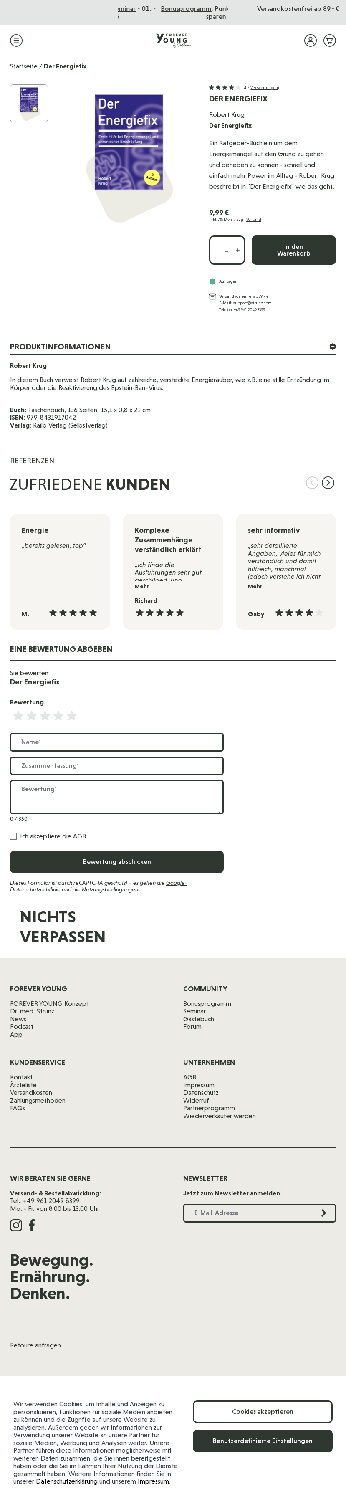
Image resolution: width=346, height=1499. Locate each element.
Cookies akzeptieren (262, 1411)
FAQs (17, 1108)
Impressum (153, 1481)
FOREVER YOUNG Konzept (49, 1004)
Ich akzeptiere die (53, 836)
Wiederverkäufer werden (219, 1116)
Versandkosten (31, 1092)
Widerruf (196, 1100)
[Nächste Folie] (328, 482)
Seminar (194, 1011)
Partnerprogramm (209, 1108)
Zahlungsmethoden (38, 1100)
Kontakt (21, 1077)
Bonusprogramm (207, 1004)
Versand (253, 219)
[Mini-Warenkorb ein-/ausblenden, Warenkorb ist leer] (330, 40)
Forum (192, 1027)
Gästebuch (198, 1019)
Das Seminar (189, 9)
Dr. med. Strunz (32, 1011)
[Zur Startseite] (173, 40)
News (18, 1019)
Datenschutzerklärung (67, 1481)
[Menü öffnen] (16, 40)
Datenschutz (201, 1092)
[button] (244, 87)
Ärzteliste (23, 1085)
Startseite (24, 66)
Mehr (142, 586)
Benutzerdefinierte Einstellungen (263, 1441)
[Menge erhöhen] (238, 250)
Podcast (21, 1027)
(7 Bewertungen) (264, 87)
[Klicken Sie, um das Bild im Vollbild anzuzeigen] (129, 155)
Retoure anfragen (35, 1345)
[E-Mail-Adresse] (229, 931)
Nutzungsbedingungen (110, 889)
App (16, 1034)
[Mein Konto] (310, 40)
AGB (79, 836)
